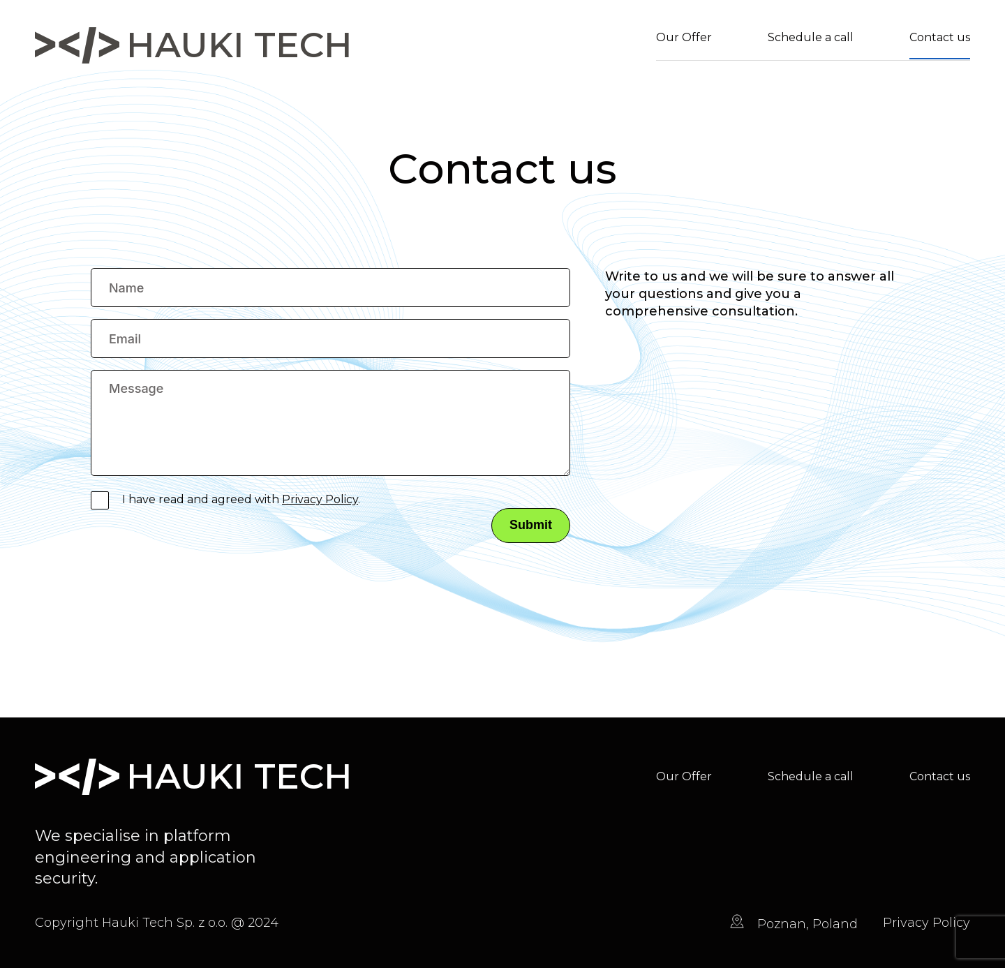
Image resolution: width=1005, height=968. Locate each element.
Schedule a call (811, 37)
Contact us (939, 37)
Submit (530, 525)
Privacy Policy (320, 499)
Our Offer (684, 37)
